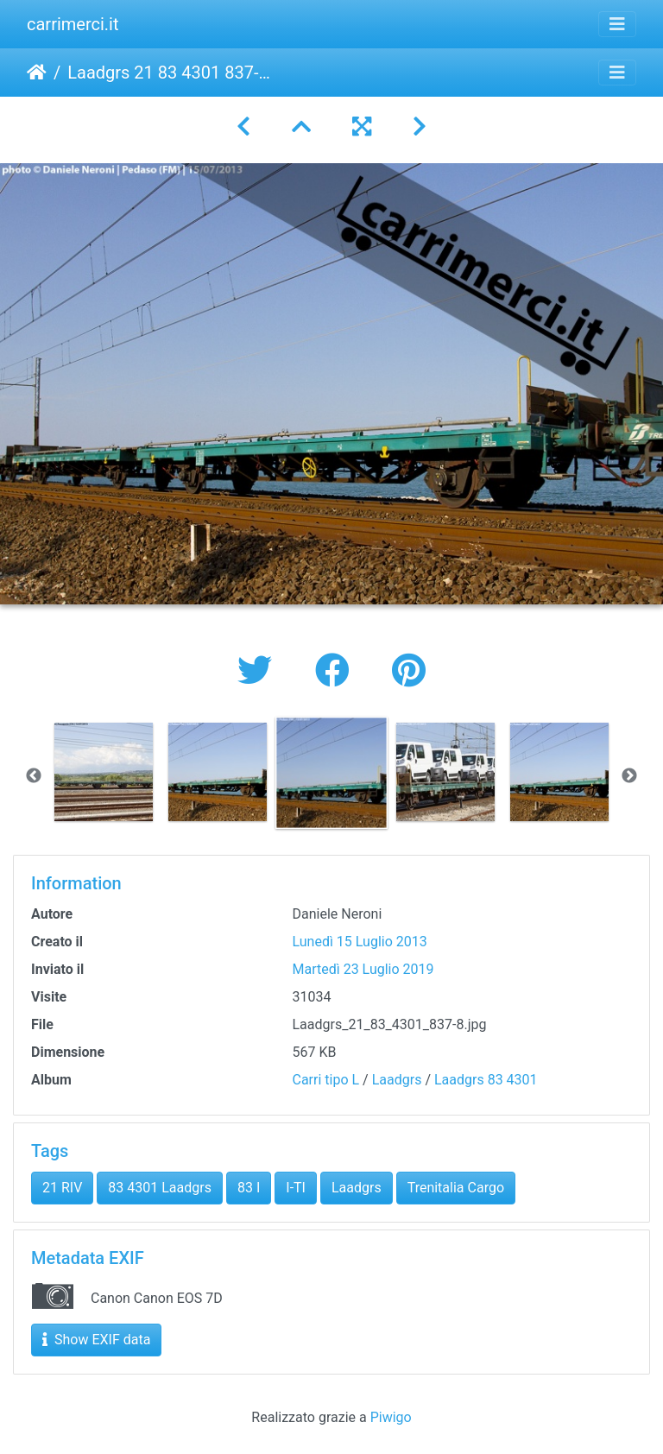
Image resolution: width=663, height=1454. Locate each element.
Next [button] (629, 776)
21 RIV (62, 1187)
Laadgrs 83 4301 (486, 1080)
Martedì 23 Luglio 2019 (363, 969)
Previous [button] (33, 776)
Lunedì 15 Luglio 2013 (360, 941)
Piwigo (391, 1417)
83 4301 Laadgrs (160, 1187)
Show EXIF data (96, 1339)
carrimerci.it (73, 24)
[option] (104, 772)
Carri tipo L (326, 1080)
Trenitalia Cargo (455, 1187)
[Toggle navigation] (617, 24)
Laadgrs (397, 1080)
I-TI (296, 1187)
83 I (248, 1187)
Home (37, 72)
